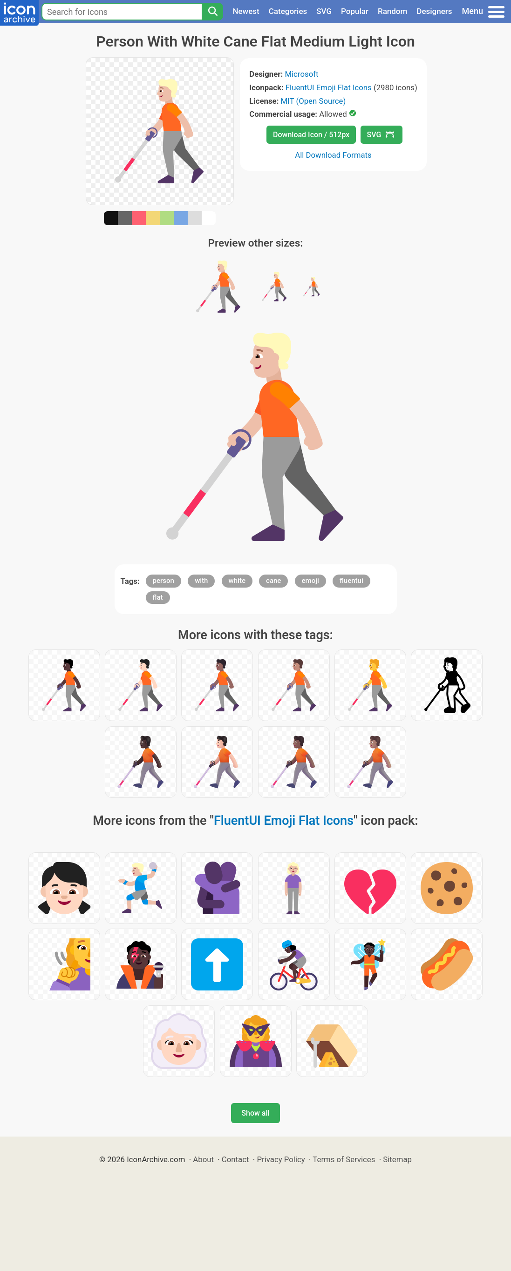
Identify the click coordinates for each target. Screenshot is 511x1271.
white (237, 580)
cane (273, 580)
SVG (324, 11)
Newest (245, 11)
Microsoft (301, 74)
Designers (434, 11)
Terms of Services (344, 1159)
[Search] (212, 11)
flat (158, 597)
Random (392, 11)
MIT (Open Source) (313, 101)
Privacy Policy (281, 1159)
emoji (310, 580)
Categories (288, 11)
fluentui (351, 580)
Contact (235, 1159)
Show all (255, 1113)
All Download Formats (333, 155)
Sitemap (397, 1159)
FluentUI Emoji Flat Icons (329, 87)
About (203, 1159)
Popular (354, 11)
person (163, 580)
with (201, 580)
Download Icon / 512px (311, 134)
